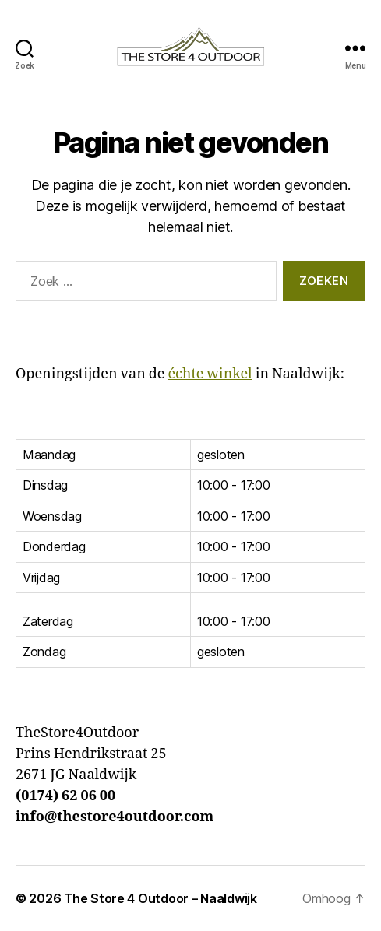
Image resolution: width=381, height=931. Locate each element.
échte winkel (210, 374)
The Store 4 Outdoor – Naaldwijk (160, 898)
